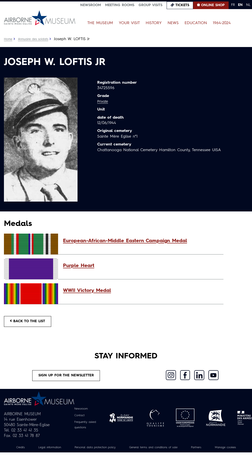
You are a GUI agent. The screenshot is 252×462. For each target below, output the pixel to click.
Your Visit (129, 23)
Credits (23, 451)
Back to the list (31, 322)
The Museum (100, 23)
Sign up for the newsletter (66, 379)
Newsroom (90, 5)
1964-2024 (222, 23)
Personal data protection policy (109, 451)
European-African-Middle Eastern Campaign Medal (125, 241)
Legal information (56, 451)
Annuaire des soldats (36, 39)
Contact (78, 419)
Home (8, 39)
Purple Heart (78, 265)
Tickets (182, 5)
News (173, 23)
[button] (140, 241)
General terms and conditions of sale (177, 451)
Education (196, 23)
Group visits (150, 5)
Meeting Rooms (119, 5)
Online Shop (213, 5)
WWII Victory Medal (87, 290)
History (154, 23)
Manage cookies (126, 457)
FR (233, 5)
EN (240, 5)
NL (248, 5)
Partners (227, 451)
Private (103, 102)
